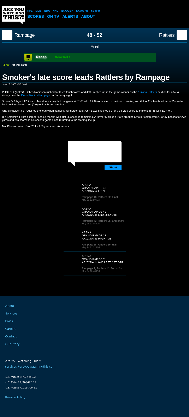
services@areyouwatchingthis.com (30, 366)
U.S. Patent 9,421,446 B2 (20, 377)
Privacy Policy (15, 397)
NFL (30, 10)
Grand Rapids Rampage (35, 95)
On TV (53, 16)
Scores (35, 16)
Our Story (12, 344)
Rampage (24, 35)
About (88, 16)
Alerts (70, 16)
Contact (11, 336)
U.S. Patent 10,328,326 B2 (21, 387)
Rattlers (167, 35)
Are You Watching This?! (13, 15)
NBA (47, 10)
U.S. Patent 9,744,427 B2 (20, 382)
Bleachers (62, 57)
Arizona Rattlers (147, 92)
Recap (41, 57)
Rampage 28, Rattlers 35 (96, 244)
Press (9, 321)
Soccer (95, 10)
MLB (38, 10)
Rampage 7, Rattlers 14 (95, 268)
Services (11, 313)
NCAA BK (67, 10)
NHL (55, 10)
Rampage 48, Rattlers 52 (96, 197)
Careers (10, 329)
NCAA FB (82, 10)
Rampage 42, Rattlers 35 (96, 220)
